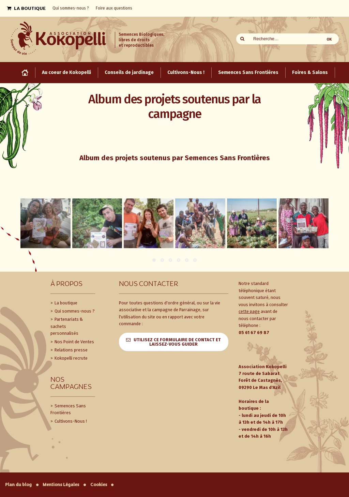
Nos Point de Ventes (74, 341)
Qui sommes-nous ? (74, 311)
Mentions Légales (61, 484)
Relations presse (71, 349)
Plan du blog (18, 484)
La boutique (65, 302)
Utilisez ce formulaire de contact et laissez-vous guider (177, 342)
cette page (249, 311)
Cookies (98, 484)
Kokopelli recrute (71, 358)
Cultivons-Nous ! (70, 421)
